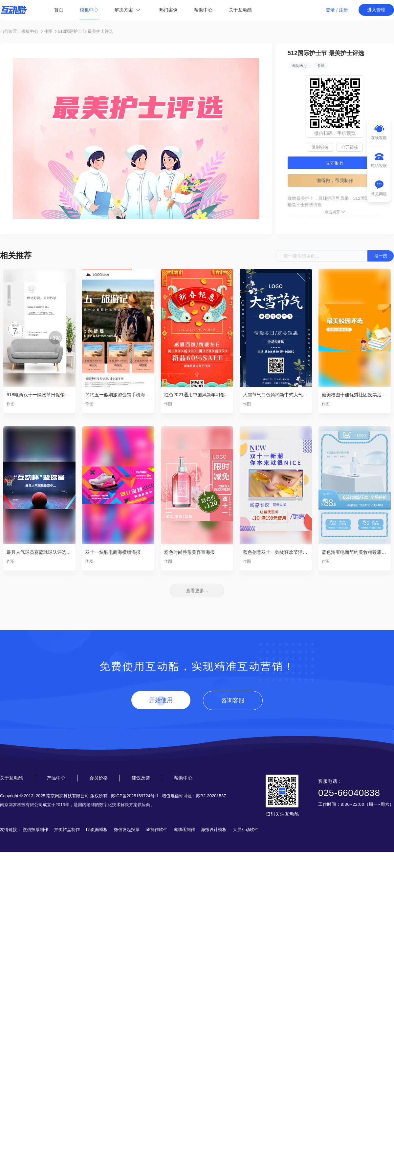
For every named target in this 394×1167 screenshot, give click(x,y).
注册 (343, 9)
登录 (330, 9)
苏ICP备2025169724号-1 (135, 795)
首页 (58, 9)
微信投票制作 (35, 829)
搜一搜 (380, 255)
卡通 (321, 65)
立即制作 (335, 163)
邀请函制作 (184, 829)
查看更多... (197, 590)
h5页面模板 (97, 829)
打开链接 (349, 147)
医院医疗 (299, 65)
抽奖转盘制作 (67, 829)
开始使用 (161, 700)
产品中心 (56, 778)
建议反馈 (141, 778)
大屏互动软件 (245, 829)
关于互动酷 (240, 9)
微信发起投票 (127, 829)
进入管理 (376, 9)
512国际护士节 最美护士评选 (85, 31)
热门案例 (168, 9)
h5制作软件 (156, 829)
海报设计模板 (214, 829)
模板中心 (89, 9)
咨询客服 (233, 700)
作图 (48, 31)
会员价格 (98, 778)
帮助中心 (203, 9)
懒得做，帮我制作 (335, 180)
